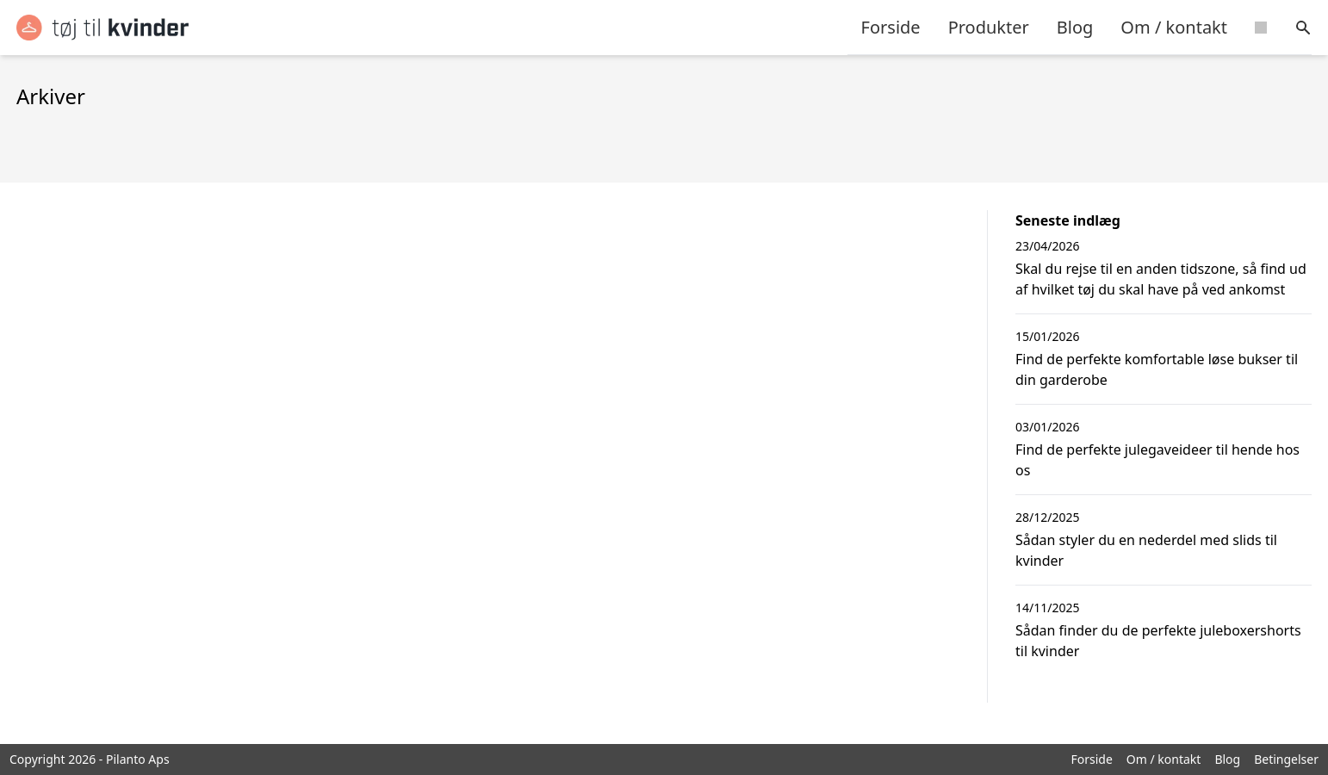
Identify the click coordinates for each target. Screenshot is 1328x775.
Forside (891, 27)
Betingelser (1286, 759)
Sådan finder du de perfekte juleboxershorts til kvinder (1158, 640)
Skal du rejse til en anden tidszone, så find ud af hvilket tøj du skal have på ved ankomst (1160, 279)
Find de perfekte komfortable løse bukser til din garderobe (1156, 369)
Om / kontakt (1173, 27)
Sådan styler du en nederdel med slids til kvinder (1146, 550)
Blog (1075, 27)
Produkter (988, 27)
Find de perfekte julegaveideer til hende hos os (1157, 460)
